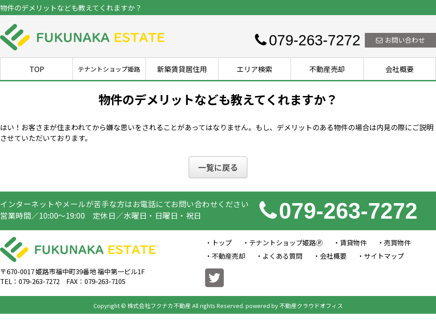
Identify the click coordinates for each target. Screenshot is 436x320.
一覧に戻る (218, 167)
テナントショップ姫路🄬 (286, 242)
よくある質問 (282, 255)
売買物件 (397, 242)
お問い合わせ (400, 39)
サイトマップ (384, 255)
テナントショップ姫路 (109, 68)
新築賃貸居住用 (182, 69)
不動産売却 (327, 69)
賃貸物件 (353, 242)
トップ (222, 242)
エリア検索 (254, 69)
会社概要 (399, 69)
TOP (36, 69)
